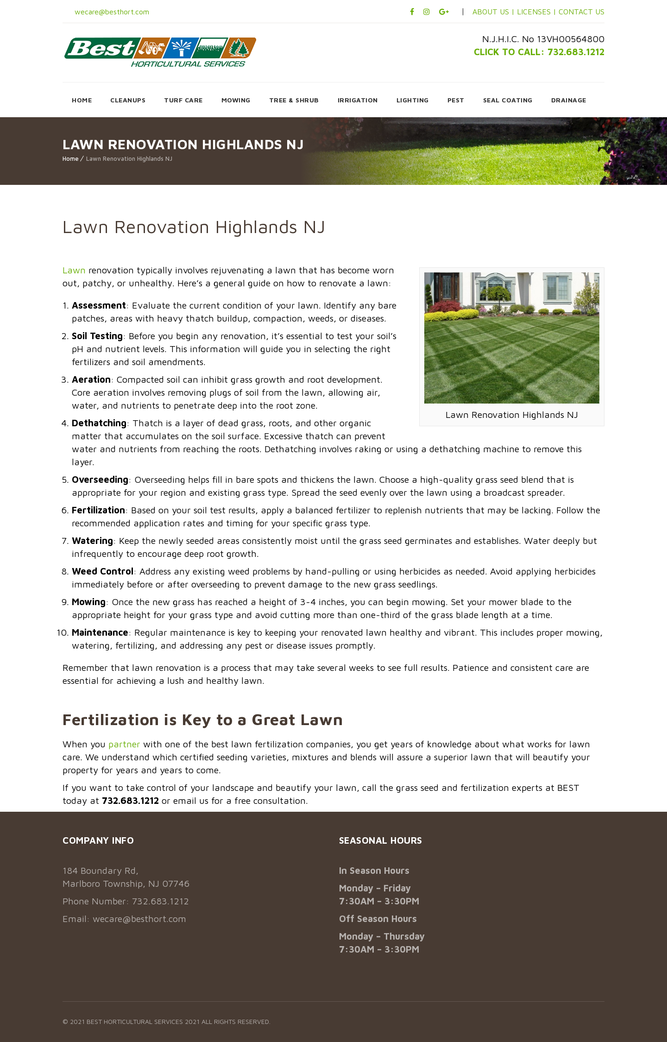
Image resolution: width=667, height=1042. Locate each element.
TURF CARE (183, 100)
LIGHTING (412, 100)
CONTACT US (581, 11)
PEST (456, 100)
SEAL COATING (508, 100)
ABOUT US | (493, 11)
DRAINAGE (568, 100)
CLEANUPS (127, 100)
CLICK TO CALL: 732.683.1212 (539, 51)
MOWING (236, 100)
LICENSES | (538, 11)
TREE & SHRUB (294, 100)
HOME (82, 100)
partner (124, 744)
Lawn (74, 270)
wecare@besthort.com (110, 11)
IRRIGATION (358, 100)
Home (71, 158)
